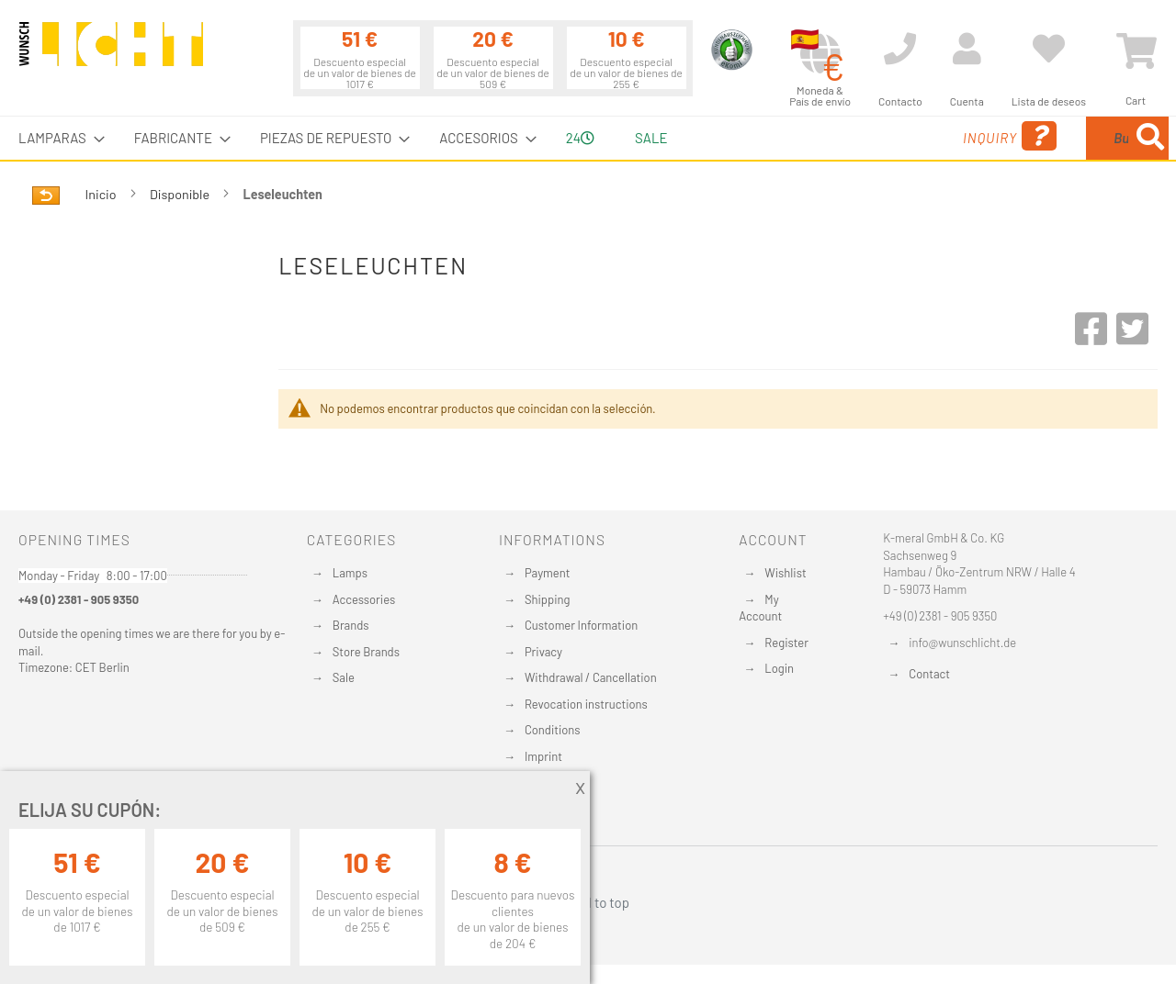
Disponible (181, 194)
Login (779, 668)
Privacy (543, 651)
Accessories (364, 599)
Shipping (548, 599)
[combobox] (1035, 138)
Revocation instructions (586, 704)
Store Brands (366, 651)
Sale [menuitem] (651, 137)
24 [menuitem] (580, 137)
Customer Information (581, 625)
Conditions (553, 729)
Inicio (102, 194)
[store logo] (111, 52)
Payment (548, 572)
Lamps (350, 572)
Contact (929, 673)
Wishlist (785, 572)
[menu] (588, 138)
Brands (351, 625)
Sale (344, 677)
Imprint (543, 756)
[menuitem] (56, 138)
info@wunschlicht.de (962, 642)
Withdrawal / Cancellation (591, 677)
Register (786, 642)
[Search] (1150, 138)
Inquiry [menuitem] (862, 136)
